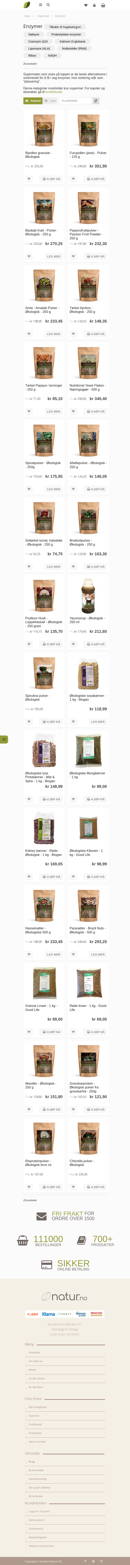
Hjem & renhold (37, 1441)
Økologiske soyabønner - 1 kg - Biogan (88, 697)
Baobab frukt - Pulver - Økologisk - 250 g (41, 232)
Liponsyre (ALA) (39, 48)
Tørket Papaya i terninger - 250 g (43, 387)
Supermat (34, 1415)
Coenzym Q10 (38, 41)
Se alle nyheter (37, 1378)
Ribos (32, 55)
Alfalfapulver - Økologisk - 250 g (88, 465)
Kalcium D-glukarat (72, 41)
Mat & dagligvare (38, 1407)
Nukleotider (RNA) (74, 48)
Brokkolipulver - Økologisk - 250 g (82, 542)
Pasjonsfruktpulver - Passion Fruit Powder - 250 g (86, 234)
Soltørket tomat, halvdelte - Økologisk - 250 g (43, 542)
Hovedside (34, 1352)
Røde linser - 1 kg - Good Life (88, 1007)
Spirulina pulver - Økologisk (37, 697)
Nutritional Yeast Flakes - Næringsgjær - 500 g (88, 387)
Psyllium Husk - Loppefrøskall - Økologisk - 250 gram (43, 622)
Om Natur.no (36, 1361)
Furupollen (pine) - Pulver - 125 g (88, 154)
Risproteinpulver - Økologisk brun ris (38, 1163)
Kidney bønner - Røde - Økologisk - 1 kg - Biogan (43, 852)
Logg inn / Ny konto (39, 1511)
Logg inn (95, 6)
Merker (32, 1369)
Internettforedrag (38, 1479)
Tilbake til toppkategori (65, 27)
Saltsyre (33, 34)
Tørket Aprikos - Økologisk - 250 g (82, 309)
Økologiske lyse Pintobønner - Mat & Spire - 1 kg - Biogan (40, 777)
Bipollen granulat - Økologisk (38, 154)
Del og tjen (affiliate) (39, 1487)
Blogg (32, 1461)
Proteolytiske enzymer (66, 34)
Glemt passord (37, 1520)
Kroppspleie (35, 1433)
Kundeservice (36, 1528)
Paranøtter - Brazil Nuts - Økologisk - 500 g (88, 930)
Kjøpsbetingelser (38, 1537)
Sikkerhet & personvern (41, 1546)
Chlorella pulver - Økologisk (82, 1163)
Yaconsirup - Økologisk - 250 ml (87, 620)
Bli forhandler (36, 1496)
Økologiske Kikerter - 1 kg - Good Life (86, 852)
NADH (52, 55)
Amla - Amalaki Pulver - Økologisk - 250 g (42, 309)
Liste (49, 100)
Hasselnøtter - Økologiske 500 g (38, 930)
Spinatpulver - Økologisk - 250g (43, 465)
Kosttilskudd (35, 1424)
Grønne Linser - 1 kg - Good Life (41, 1007)
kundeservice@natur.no (65, 1324)
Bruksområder (36, 1470)
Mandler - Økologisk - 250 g (40, 1085)
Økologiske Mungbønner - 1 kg (87, 775)
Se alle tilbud (36, 1387)
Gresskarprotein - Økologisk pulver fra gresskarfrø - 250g (84, 1087)
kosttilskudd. (54, 92)
